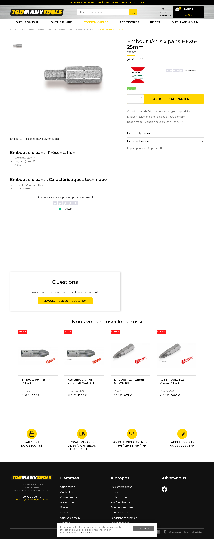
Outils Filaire (62, 28)
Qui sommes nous (121, 494)
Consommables (96, 28)
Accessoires (129, 28)
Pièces (64, 514)
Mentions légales (120, 519)
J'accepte (143, 528)
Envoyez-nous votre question (65, 307)
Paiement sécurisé (121, 514)
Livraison (115, 499)
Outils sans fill (68, 494)
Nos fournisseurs (120, 509)
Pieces (155, 28)
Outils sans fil (28, 28)
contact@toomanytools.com (32, 506)
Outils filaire (67, 499)
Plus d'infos (86, 532)
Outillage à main (184, 28)
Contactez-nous (119, 504)
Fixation (64, 519)
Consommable (69, 504)
